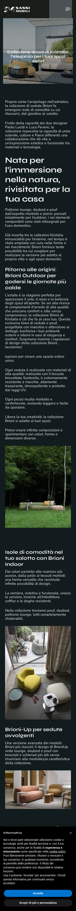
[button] (70, 833)
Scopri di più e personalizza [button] (38, 902)
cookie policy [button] (57, 851)
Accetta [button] (38, 893)
